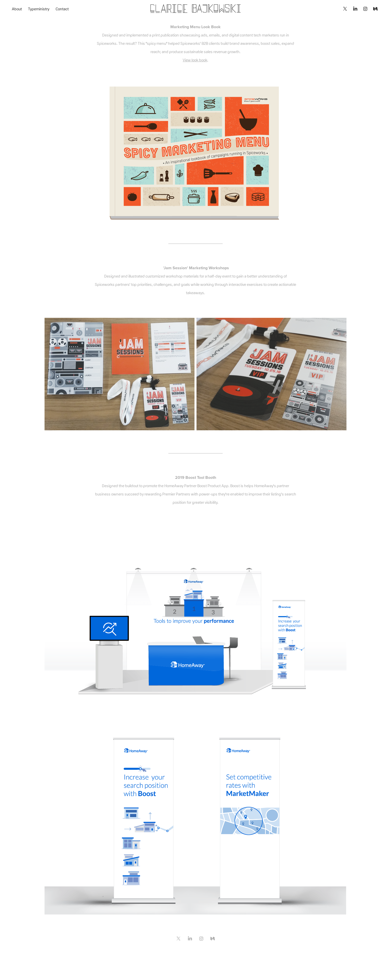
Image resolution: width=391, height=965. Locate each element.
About (17, 9)
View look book (195, 60)
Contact (62, 9)
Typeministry (38, 9)
